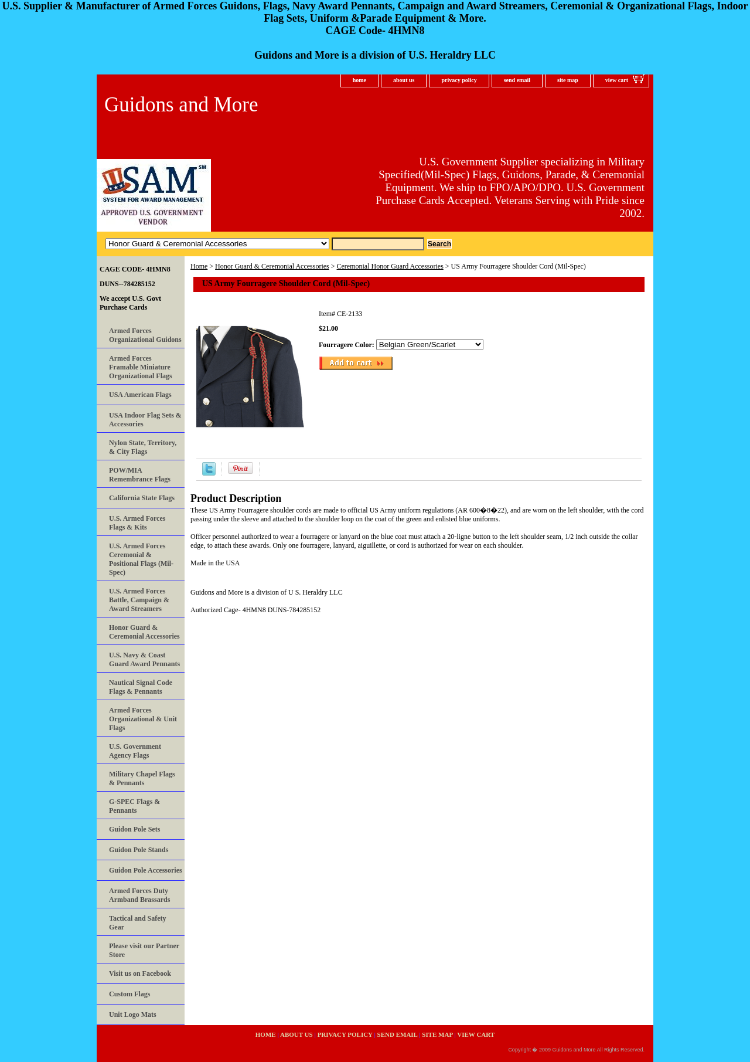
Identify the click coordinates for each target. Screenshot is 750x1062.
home (359, 80)
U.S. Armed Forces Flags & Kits (137, 522)
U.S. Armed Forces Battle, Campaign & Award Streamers (139, 600)
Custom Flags (129, 994)
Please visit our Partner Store (144, 950)
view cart (616, 80)
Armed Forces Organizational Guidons (145, 335)
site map (567, 80)
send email (517, 80)
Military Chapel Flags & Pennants (142, 778)
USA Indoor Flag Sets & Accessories (145, 419)
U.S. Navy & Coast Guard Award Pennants (144, 659)
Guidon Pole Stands (138, 850)
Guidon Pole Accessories (145, 870)
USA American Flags (140, 395)
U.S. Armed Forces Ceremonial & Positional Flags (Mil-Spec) (141, 559)
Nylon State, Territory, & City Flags (142, 447)
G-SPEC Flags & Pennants (134, 806)
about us (403, 80)
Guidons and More (181, 104)
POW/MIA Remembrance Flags (140, 474)
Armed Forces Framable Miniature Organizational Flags (140, 367)
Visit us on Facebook (140, 973)
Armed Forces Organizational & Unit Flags (143, 719)
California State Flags (142, 498)
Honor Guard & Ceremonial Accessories (272, 266)
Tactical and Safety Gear (137, 922)
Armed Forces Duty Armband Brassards (139, 895)
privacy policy (458, 80)
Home (198, 266)
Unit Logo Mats (132, 1014)
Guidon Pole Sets (134, 829)
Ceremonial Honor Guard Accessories (390, 266)
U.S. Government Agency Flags (135, 750)
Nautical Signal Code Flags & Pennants (140, 686)
